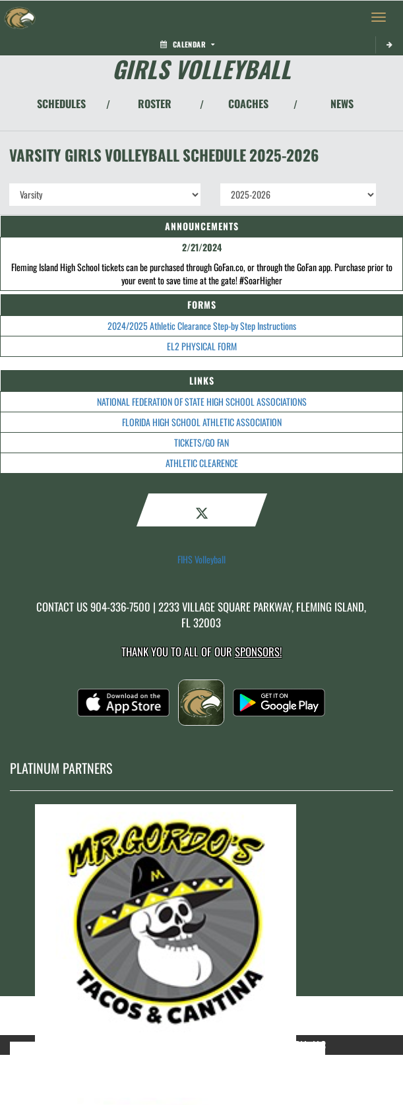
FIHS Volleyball (201, 559)
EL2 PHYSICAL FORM (202, 346)
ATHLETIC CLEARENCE (202, 463)
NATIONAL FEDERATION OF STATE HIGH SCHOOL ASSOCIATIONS (202, 401)
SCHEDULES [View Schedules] (61, 103)
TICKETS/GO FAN (201, 442)
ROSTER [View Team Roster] (154, 103)
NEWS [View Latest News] (342, 103)
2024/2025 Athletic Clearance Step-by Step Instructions (202, 325)
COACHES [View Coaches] (248, 103)
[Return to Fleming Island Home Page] (20, 17)
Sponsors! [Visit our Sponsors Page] (258, 651)
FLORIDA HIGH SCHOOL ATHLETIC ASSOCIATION (202, 422)
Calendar (187, 44)
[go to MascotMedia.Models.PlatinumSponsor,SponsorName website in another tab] (201, 923)
